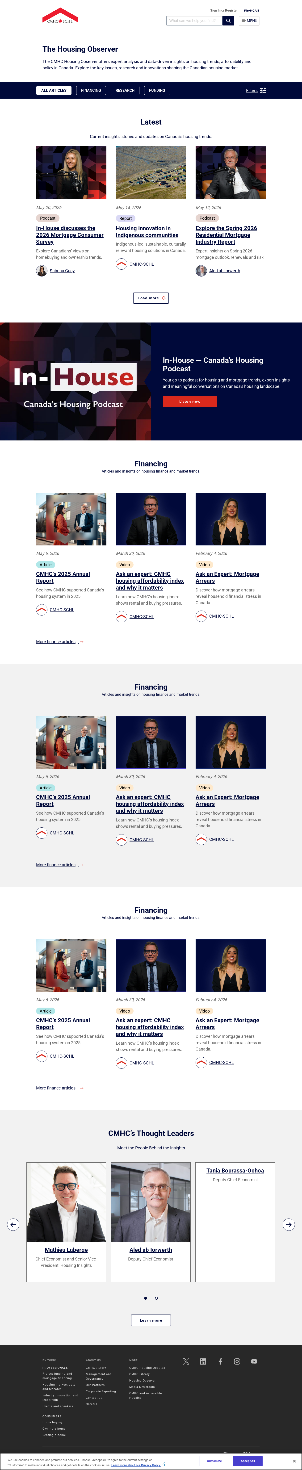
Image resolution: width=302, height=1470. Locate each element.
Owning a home (54, 1428)
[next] (289, 1225)
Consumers (52, 1416)
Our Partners (95, 1385)
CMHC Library (139, 1374)
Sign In (215, 10)
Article (46, 564)
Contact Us (94, 1397)
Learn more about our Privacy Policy (138, 1465)
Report (125, 218)
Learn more (151, 1320)
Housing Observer (142, 1380)
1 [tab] (145, 1298)
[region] (151, 1461)
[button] (228, 20)
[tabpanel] (66, 1222)
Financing (91, 90)
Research (125, 90)
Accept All (248, 1461)
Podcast (47, 218)
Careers (91, 1404)
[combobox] (194, 20)
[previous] (13, 1225)
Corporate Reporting (101, 1391)
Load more (148, 298)
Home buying (52, 1422)
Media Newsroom (142, 1387)
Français (252, 10)
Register (231, 10)
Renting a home (54, 1435)
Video (124, 564)
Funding (157, 90)
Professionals (55, 1367)
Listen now (190, 401)
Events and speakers (57, 1406)
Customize (214, 1461)
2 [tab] (156, 1298)
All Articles (54, 90)
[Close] (294, 1461)
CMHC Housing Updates (147, 1367)
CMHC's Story (96, 1367)
